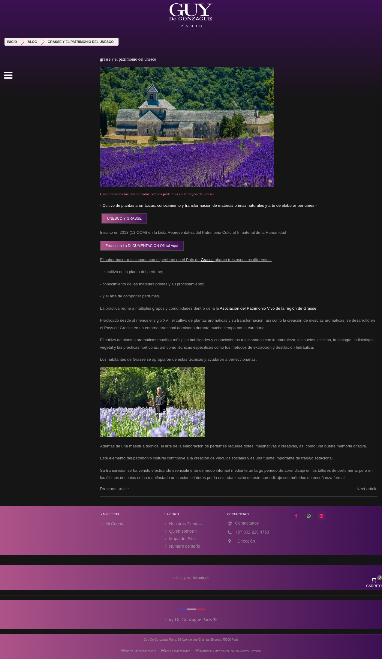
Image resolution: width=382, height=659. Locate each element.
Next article (366, 488)
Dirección (246, 541)
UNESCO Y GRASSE (124, 218)
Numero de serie (182, 546)
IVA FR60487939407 (175, 650)
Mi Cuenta (112, 524)
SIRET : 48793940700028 (138, 650)
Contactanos (247, 523)
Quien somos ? (180, 531)
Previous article (114, 488)
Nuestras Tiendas (183, 524)
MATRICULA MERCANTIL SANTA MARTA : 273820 (228, 650)
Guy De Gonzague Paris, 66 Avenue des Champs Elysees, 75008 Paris (191, 639)
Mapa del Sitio (180, 539)
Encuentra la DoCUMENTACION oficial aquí (141, 246)
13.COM (138, 232)
